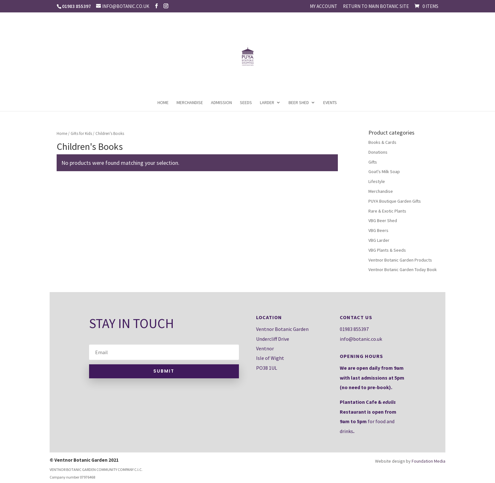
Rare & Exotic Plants (387, 211)
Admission (221, 102)
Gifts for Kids (81, 133)
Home (163, 102)
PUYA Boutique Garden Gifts (394, 201)
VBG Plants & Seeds (387, 250)
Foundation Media (428, 461)
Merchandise (190, 102)
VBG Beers (378, 230)
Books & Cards (382, 142)
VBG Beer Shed (382, 220)
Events (330, 102)
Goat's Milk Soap (384, 171)
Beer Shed (299, 102)
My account (323, 6)
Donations (377, 152)
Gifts (372, 162)
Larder (267, 102)
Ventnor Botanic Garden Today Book (402, 269)
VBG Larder (378, 240)
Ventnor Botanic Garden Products (400, 260)
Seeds (246, 102)
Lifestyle (376, 181)
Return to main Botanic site (376, 6)
